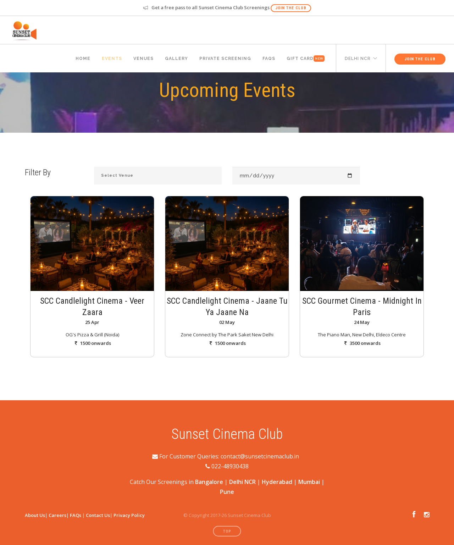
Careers (57, 515)
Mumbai (309, 482)
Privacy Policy (129, 515)
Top (227, 531)
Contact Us (98, 515)
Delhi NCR (242, 482)
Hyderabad (277, 482)
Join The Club (290, 8)
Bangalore (209, 482)
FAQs (75, 515)
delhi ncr (358, 58)
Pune (227, 492)
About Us (35, 515)
